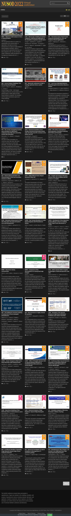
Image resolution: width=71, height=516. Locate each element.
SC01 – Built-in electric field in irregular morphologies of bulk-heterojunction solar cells (58, 271)
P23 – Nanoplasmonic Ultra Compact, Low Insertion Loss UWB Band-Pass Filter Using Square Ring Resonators (58, 451)
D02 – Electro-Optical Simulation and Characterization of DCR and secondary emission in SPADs (11, 177)
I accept (49, 514)
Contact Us (49, 513)
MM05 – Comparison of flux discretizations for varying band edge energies (34, 271)
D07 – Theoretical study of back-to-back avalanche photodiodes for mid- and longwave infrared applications (58, 38)
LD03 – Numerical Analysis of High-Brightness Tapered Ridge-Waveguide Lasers (34, 412)
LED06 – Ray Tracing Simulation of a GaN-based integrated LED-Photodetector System (35, 222)
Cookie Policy (22, 513)
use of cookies (43, 514)
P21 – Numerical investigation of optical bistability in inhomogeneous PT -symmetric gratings (35, 451)
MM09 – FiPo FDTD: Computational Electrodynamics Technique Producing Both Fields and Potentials (58, 131)
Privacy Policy (41, 513)
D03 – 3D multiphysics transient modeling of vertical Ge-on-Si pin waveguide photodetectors (11, 314)
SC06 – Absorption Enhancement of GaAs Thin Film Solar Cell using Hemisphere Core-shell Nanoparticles (11, 222)
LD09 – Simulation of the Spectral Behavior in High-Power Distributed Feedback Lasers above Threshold (57, 314)
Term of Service (31, 513)
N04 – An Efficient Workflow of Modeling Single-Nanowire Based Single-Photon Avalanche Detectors (11, 451)
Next (65, 483)
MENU (3, 9)
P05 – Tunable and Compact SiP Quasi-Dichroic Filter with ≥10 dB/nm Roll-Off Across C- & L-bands (58, 177)
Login (68, 9)
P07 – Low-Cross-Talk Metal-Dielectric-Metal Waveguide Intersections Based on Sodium (58, 85)
